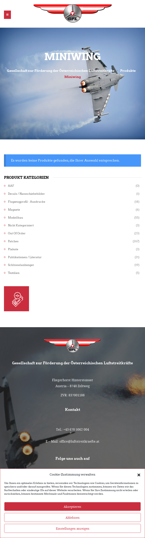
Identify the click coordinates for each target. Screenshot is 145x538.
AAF (11, 186)
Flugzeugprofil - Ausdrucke (26, 201)
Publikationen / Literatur (25, 257)
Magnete (14, 209)
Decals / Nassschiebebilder (26, 194)
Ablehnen (73, 525)
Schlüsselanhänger (21, 265)
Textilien (13, 273)
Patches (13, 241)
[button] (139, 482)
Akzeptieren (72, 514)
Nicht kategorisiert (21, 225)
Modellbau (15, 217)
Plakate (13, 249)
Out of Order (17, 233)
